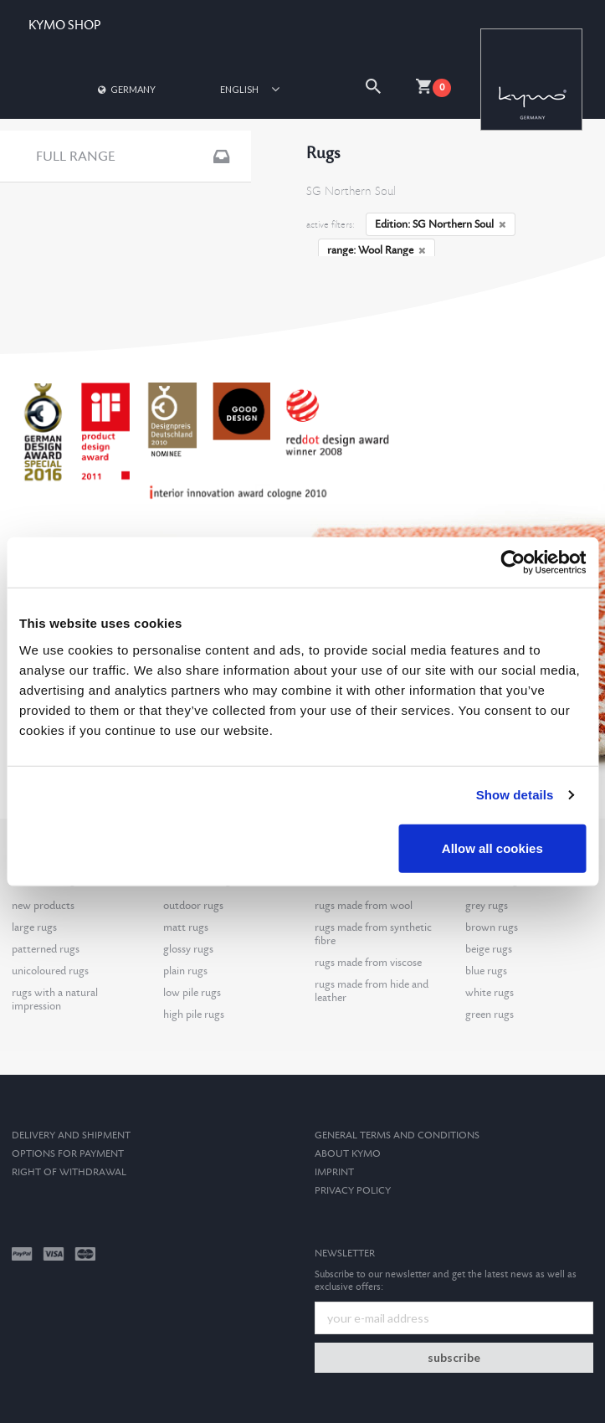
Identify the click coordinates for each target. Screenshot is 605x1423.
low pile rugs (192, 992)
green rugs (489, 1014)
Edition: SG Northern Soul (440, 224)
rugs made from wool (364, 905)
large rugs (34, 927)
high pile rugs (193, 1014)
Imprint (334, 1172)
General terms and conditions (397, 1135)
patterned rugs (45, 949)
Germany (125, 89)
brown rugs (491, 927)
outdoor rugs (193, 905)
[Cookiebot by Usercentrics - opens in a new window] (512, 562)
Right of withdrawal (69, 1172)
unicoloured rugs (50, 971)
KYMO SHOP (64, 25)
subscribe (454, 1357)
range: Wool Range (376, 250)
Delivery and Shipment (71, 1135)
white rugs (489, 992)
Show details (515, 795)
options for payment (68, 1154)
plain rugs (185, 971)
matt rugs (185, 927)
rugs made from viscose (368, 962)
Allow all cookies (492, 847)
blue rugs (486, 971)
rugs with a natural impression (55, 999)
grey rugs (486, 905)
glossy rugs (188, 949)
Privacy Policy (353, 1190)
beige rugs (488, 949)
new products (43, 905)
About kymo (348, 1154)
